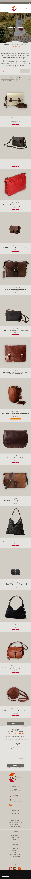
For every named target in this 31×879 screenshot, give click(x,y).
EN (26, 3)
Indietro (6, 44)
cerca (25, 70)
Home (12, 44)
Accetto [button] (3, 876)
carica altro (15, 723)
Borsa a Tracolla (16, 46)
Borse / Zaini (24, 44)
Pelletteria (17, 44)
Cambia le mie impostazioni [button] (14, 876)
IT (24, 3)
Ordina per (19, 77)
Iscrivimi (15, 765)
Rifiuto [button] (7, 876)
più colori (15, 124)
